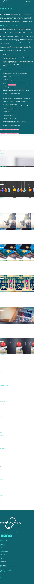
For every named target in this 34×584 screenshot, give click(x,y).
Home (1, 541)
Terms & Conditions (3, 554)
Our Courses (2, 544)
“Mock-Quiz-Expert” (12, 84)
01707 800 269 (28, 1)
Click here (2, 498)
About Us (1, 543)
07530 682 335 (29, 4)
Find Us (1, 550)
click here (1, 466)
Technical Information (4, 551)
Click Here (2, 153)
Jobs (1, 547)
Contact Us (2, 548)
